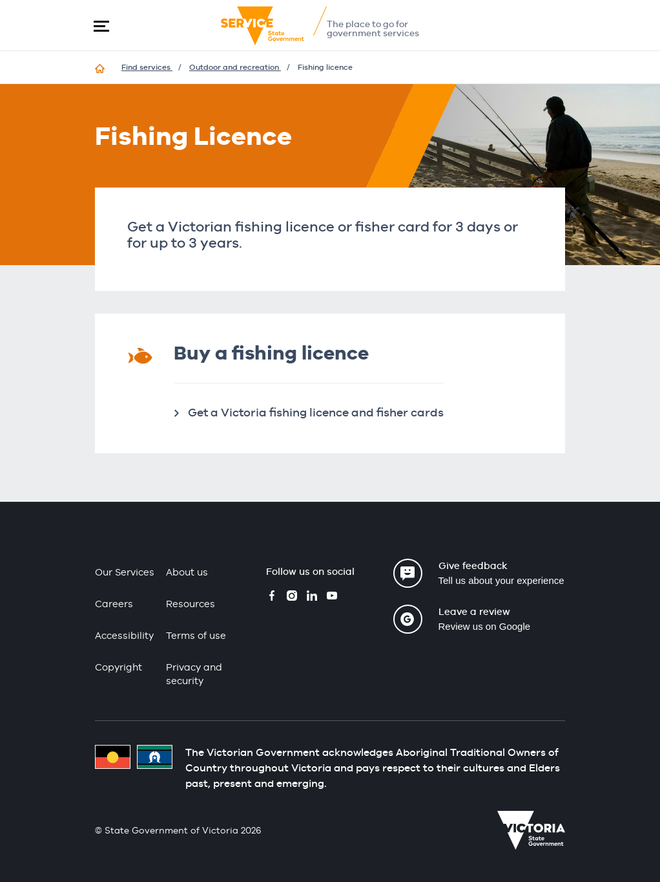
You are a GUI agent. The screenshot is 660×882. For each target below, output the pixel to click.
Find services (146, 67)
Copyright (118, 667)
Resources (190, 603)
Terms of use (196, 635)
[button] (101, 25)
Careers (114, 603)
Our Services (124, 571)
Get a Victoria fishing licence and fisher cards (316, 412)
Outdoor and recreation (235, 67)
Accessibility (124, 635)
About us (187, 571)
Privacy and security (194, 674)
